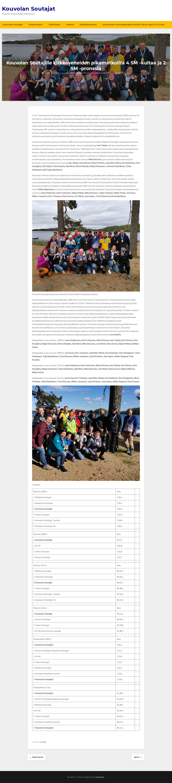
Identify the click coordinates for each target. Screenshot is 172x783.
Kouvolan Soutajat (28, 8)
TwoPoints (99, 777)
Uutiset (70, 24)
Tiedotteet (54, 24)
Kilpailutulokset (88, 24)
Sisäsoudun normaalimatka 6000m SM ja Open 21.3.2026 (133, 24)
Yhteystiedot (35, 24)
